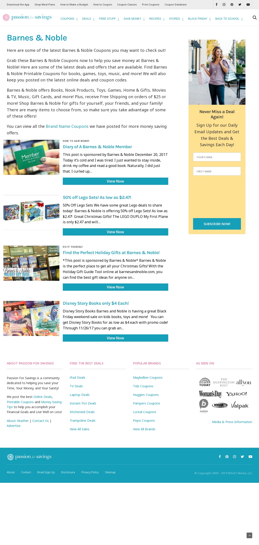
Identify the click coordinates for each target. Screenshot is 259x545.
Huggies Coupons (146, 395)
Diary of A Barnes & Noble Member (97, 147)
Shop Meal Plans (45, 4)
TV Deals (76, 386)
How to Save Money (76, 141)
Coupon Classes (127, 4)
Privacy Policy (90, 472)
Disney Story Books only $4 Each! (96, 303)
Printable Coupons (20, 402)
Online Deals (42, 397)
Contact (26, 472)
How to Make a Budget (74, 4)
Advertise (14, 426)
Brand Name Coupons (67, 126)
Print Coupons (150, 4)
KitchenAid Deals (82, 412)
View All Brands (144, 429)
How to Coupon (102, 4)
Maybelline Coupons (148, 377)
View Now (115, 181)
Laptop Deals (80, 395)
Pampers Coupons (146, 403)
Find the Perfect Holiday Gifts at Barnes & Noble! (111, 252)
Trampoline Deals (83, 420)
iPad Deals (77, 377)
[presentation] (217, 197)
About (11, 472)
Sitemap (110, 472)
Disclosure (68, 472)
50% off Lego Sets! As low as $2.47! (97, 197)
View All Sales (79, 429)
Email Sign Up (46, 472)
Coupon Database (176, 4)
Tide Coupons (143, 386)
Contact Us (40, 421)
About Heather (18, 421)
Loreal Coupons (144, 412)
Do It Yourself (73, 247)
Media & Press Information (232, 422)
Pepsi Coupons (144, 420)
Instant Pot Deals (83, 403)
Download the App (18, 4)
